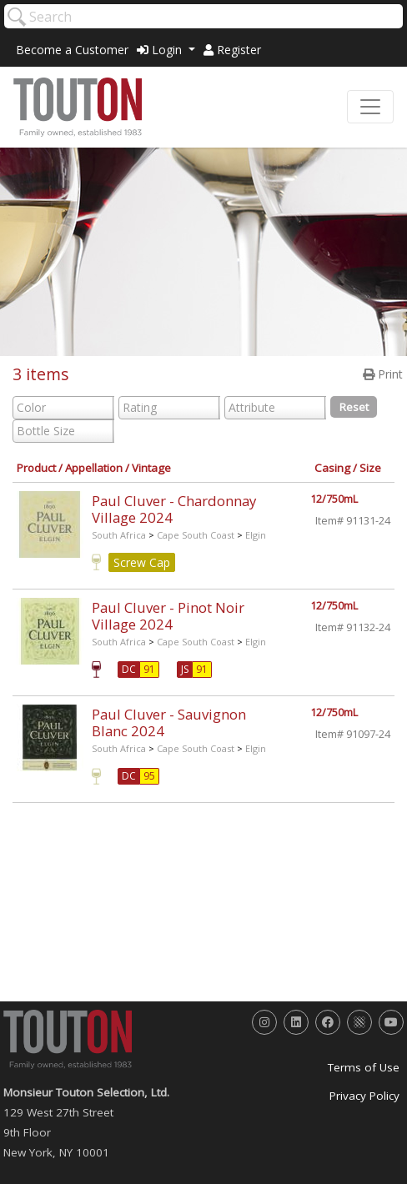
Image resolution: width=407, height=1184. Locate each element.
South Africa (119, 535)
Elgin (255, 535)
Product (36, 467)
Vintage (151, 467)
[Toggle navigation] (370, 106)
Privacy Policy (364, 1095)
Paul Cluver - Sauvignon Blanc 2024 (169, 722)
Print (383, 374)
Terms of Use (363, 1067)
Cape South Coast (195, 535)
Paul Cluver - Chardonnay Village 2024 (174, 509)
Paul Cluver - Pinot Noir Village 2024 (168, 616)
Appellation (94, 467)
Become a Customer (72, 50)
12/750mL (334, 499)
